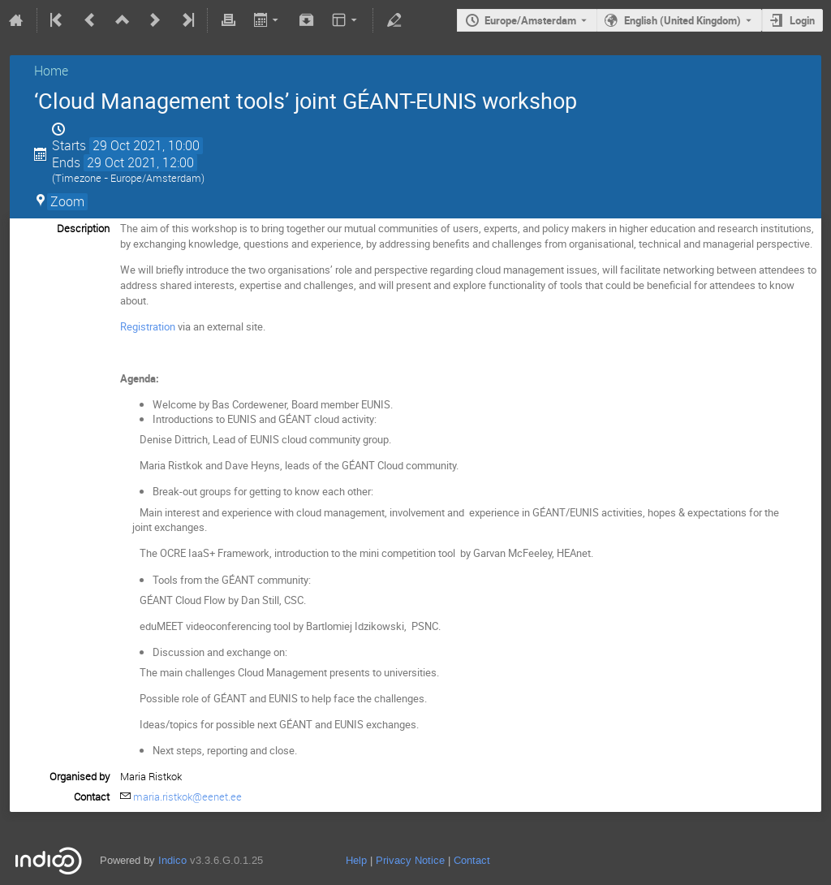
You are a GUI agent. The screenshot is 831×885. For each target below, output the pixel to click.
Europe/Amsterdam (530, 20)
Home (51, 71)
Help (356, 860)
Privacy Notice (410, 860)
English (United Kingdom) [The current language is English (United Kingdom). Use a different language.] (682, 20)
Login (802, 20)
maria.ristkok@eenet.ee (187, 796)
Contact (472, 860)
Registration (147, 326)
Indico (172, 860)
